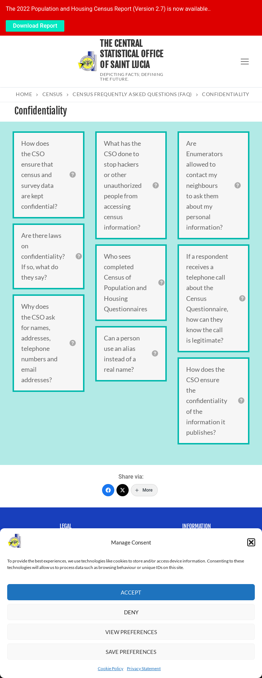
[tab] (48, 175)
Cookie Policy (110, 668)
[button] (251, 542)
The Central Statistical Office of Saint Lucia (131, 54)
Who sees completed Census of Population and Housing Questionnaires (125, 282)
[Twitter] (122, 490)
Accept (131, 592)
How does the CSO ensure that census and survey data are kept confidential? (39, 174)
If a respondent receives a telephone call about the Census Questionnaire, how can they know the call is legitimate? (207, 298)
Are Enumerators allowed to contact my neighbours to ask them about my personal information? (204, 185)
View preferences (131, 632)
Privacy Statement (144, 668)
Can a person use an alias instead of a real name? (122, 353)
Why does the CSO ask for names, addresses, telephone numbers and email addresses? (39, 343)
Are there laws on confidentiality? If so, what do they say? (43, 256)
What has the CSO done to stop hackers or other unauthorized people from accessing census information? (123, 185)
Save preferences (131, 651)
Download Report (35, 25)
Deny (131, 612)
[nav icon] (244, 61)
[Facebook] (108, 490)
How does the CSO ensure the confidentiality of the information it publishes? (206, 400)
